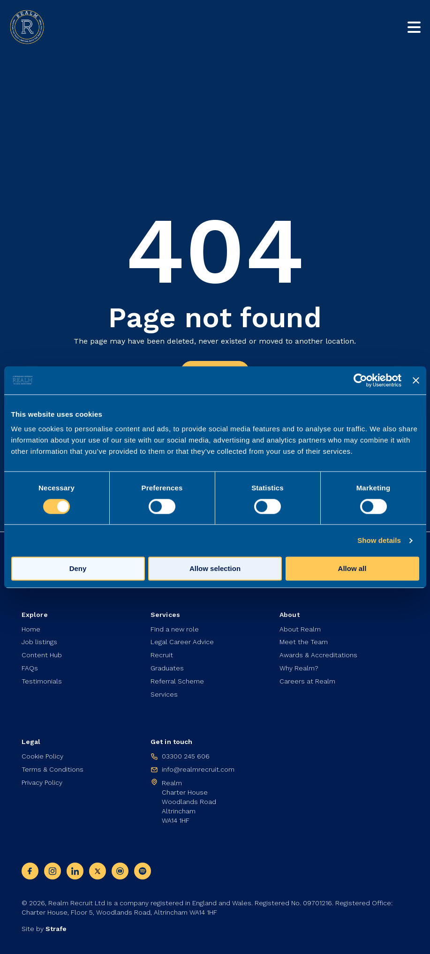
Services (164, 695)
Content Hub (42, 655)
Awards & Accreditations (318, 655)
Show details (379, 540)
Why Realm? (298, 668)
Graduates (167, 668)
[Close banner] (416, 380)
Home (31, 629)
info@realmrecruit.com (198, 770)
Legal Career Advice (182, 642)
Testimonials (42, 681)
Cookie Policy (42, 756)
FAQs (30, 668)
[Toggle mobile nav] (414, 27)
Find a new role (175, 629)
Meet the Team (303, 642)
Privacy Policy (42, 783)
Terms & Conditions (52, 770)
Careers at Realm (307, 681)
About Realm (300, 629)
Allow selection (215, 568)
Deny (78, 568)
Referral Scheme (177, 681)
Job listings (39, 642)
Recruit (162, 655)
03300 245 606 (186, 756)
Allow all (352, 568)
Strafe (56, 928)
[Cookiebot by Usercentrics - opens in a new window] (360, 380)
